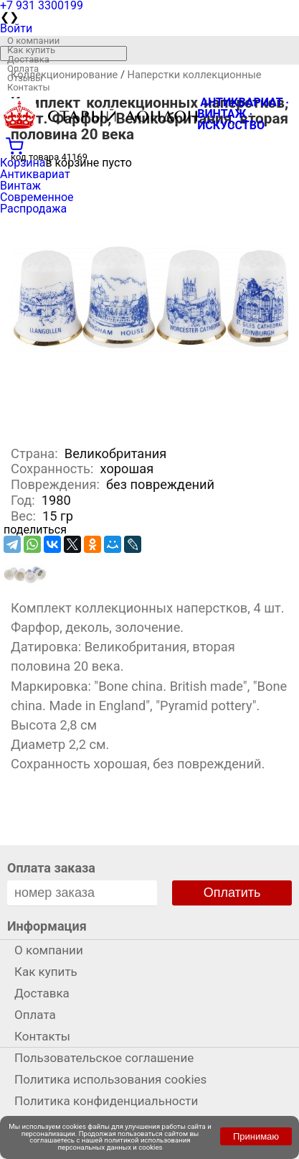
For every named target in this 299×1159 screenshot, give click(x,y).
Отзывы (24, 78)
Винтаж (20, 185)
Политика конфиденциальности (106, 1101)
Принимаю (256, 1136)
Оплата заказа (51, 867)
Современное (37, 197)
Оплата (23, 68)
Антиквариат (35, 174)
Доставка (28, 59)
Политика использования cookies (110, 1079)
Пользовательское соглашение (104, 1058)
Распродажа (33, 208)
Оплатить (232, 892)
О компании (33, 40)
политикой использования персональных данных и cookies (124, 1143)
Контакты (28, 87)
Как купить (31, 50)
